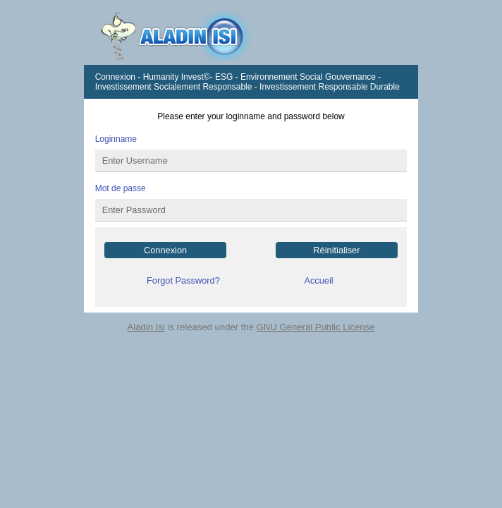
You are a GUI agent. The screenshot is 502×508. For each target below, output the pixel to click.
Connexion (165, 250)
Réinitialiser (336, 250)
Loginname (116, 139)
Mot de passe (120, 188)
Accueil (318, 280)
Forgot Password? (183, 280)
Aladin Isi (146, 327)
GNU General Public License (316, 327)
